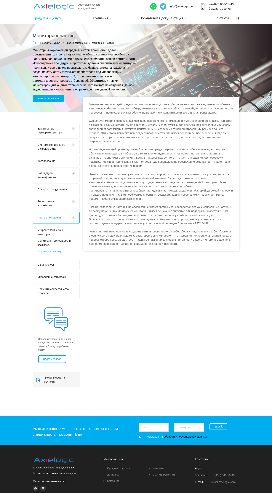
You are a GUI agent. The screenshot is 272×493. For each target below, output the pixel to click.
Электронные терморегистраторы (51, 131)
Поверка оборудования (54, 192)
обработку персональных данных (185, 436)
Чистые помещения (76, 43)
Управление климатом (53, 282)
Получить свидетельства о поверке (49, 299)
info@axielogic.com (182, 6)
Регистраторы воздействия (47, 207)
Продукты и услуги (49, 18)
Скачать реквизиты (165, 474)
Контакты (222, 18)
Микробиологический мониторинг (50, 236)
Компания (102, 18)
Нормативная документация (163, 18)
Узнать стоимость (49, 98)
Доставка (113, 474)
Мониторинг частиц (49, 255)
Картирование (47, 163)
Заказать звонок (220, 8)
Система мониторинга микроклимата (53, 148)
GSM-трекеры (47, 269)
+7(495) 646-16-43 (221, 4)
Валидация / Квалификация (48, 177)
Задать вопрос (52, 369)
